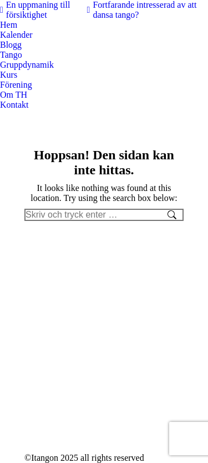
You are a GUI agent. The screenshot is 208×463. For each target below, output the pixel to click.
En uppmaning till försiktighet (35, 9)
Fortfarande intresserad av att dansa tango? (142, 9)
